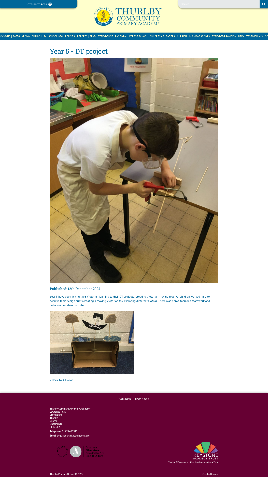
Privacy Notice (141, 398)
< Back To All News (62, 380)
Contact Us (125, 398)
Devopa (214, 474)
